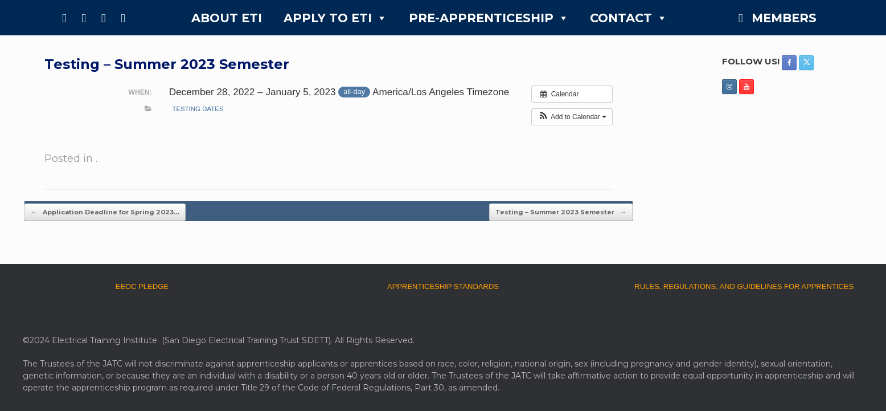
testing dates (197, 108)
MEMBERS (784, 18)
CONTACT (628, 18)
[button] (572, 117)
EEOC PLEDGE (142, 286)
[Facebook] (64, 18)
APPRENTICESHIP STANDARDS (443, 286)
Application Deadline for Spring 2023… (105, 212)
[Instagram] (103, 18)
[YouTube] (123, 18)
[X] (84, 18)
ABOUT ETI (226, 18)
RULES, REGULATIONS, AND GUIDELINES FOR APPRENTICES (744, 286)
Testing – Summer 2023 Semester (560, 212)
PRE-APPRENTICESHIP (489, 18)
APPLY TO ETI (335, 18)
